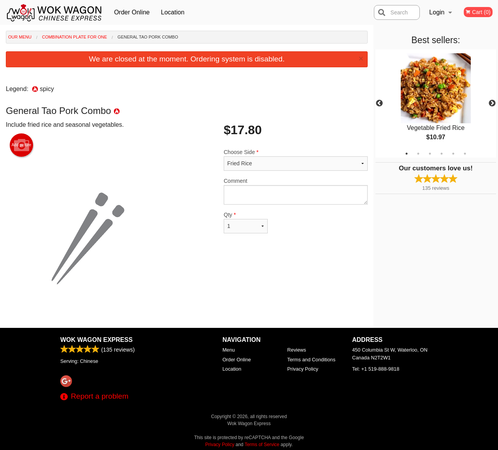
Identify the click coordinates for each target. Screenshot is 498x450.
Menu (229, 350)
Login (436, 12)
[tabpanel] (435, 103)
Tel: (375, 369)
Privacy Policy (302, 369)
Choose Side (296, 160)
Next (492, 103)
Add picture (22, 145)
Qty (246, 222)
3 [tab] (430, 154)
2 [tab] (418, 154)
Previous (379, 103)
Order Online (132, 12)
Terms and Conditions (311, 359)
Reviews (296, 350)
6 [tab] (465, 154)
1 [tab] (406, 154)
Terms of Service (262, 444)
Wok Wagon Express (96, 339)
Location (173, 12)
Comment (296, 191)
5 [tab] (453, 154)
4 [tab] (441, 154)
